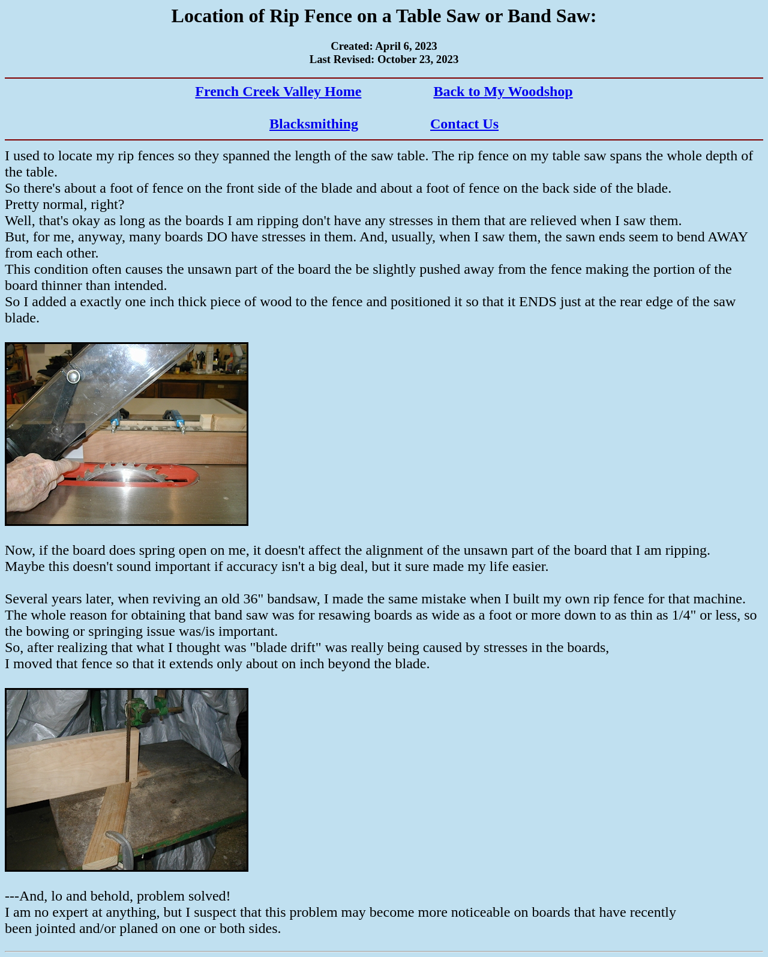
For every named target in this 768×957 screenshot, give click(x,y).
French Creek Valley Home (278, 91)
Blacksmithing (313, 123)
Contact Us (464, 123)
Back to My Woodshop (502, 91)
